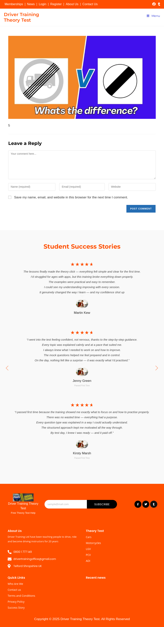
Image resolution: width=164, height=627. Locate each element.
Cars (88, 537)
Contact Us (90, 4)
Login (42, 4)
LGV (88, 549)
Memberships (14, 4)
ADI (88, 561)
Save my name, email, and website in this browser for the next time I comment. (71, 197)
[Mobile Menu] (153, 16)
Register (56, 4)
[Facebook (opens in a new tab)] (154, 4)
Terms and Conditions (21, 595)
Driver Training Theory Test (21, 17)
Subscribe (102, 504)
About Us (72, 4)
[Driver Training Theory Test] (23, 497)
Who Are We (15, 584)
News (31, 4)
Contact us (14, 590)
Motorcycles (93, 543)
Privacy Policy (16, 601)
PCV (88, 555)
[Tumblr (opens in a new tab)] (158, 4)
